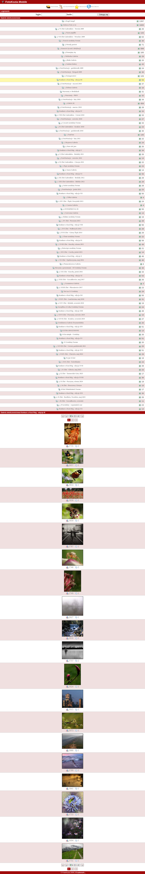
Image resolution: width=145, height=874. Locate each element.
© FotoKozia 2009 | (73, 873)
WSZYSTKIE (52, 6)
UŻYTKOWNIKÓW (66, 6)
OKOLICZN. (80, 6)
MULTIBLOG (93, 6)
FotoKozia (16, 1)
